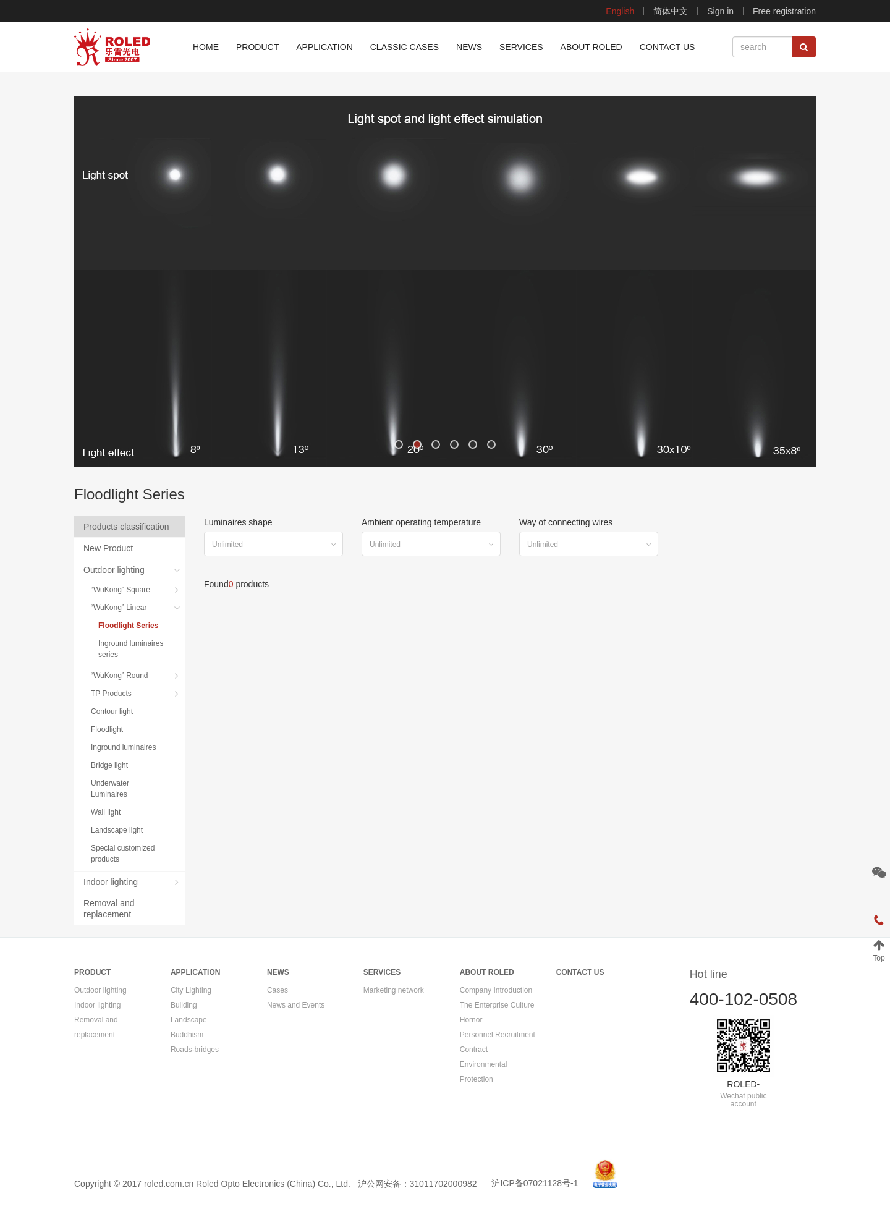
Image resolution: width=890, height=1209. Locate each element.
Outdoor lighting (115, 570)
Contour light (113, 711)
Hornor (471, 1020)
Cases (277, 990)
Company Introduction (496, 990)
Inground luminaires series (130, 649)
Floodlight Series (129, 625)
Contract (474, 1049)
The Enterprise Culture (497, 1005)
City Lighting (191, 990)
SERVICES (381, 972)
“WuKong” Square (122, 589)
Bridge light (110, 765)
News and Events (295, 1005)
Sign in (720, 11)
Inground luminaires (124, 747)
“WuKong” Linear (120, 607)
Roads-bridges (195, 1049)
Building (184, 1005)
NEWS (278, 972)
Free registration (784, 11)
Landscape (189, 1020)
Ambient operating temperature (421, 522)
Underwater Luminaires (110, 789)
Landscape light (118, 830)
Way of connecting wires (565, 522)
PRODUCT (92, 972)
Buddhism (187, 1034)
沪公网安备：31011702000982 (417, 1183)
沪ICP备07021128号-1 (534, 1183)
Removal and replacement (109, 908)
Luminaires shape (238, 522)
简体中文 (670, 11)
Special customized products (123, 853)
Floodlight (108, 729)
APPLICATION (195, 972)
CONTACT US (580, 972)
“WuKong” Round (121, 675)
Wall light (107, 812)
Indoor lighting (111, 882)
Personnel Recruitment (497, 1034)
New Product (109, 548)
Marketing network (393, 990)
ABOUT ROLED (487, 972)
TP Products (112, 693)
